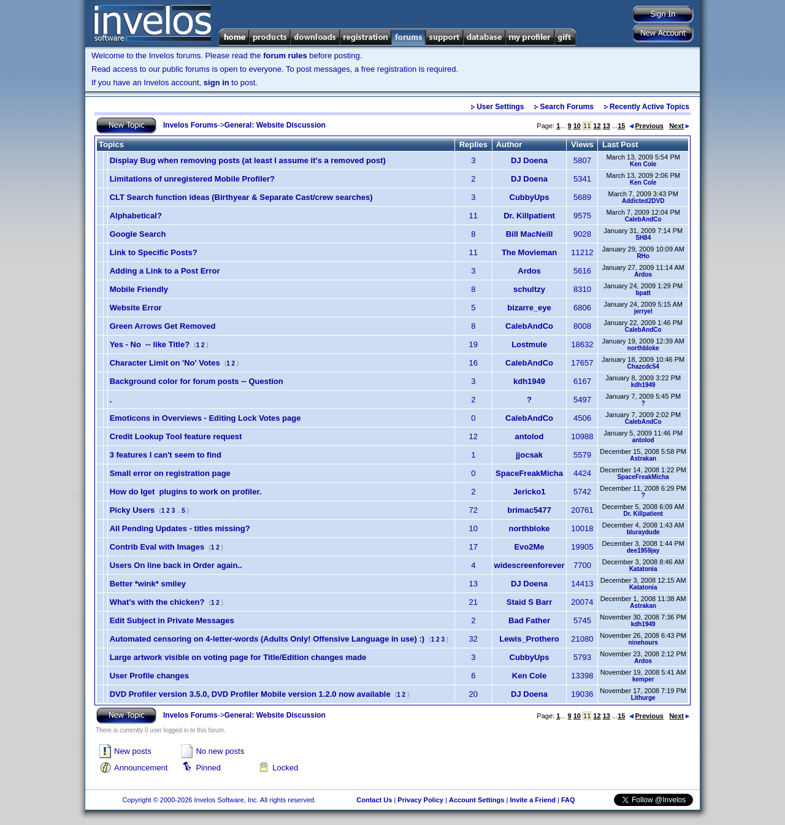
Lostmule (529, 344)
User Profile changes (149, 675)
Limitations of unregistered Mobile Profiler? (192, 178)
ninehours (643, 642)
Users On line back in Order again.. (176, 565)
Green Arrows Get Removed (163, 326)
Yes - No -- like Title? (150, 344)
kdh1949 (529, 381)
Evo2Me (529, 546)
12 (596, 125)
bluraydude (643, 532)
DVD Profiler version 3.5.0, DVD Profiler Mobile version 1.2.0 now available (250, 694)
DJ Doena (529, 160)
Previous (646, 125)
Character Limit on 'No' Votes (165, 362)
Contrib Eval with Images (157, 546)
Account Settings (476, 800)
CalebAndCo (643, 219)
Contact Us (374, 800)
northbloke (643, 348)
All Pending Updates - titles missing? (180, 528)
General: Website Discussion (275, 125)
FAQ (568, 800)
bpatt (642, 293)
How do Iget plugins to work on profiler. (186, 491)
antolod (529, 436)
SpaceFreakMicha (529, 473)
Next (679, 125)
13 (606, 125)
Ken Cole (643, 164)
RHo (643, 256)
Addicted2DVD (643, 201)
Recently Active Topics (649, 106)
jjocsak (529, 454)
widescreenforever (529, 565)
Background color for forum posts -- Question (196, 381)
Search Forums (567, 106)
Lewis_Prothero (529, 638)
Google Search (138, 234)
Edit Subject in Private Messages (172, 620)
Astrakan (643, 458)
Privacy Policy (420, 800)
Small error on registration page (170, 473)
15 (621, 125)
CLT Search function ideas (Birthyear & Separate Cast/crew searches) (241, 197)
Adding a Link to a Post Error (165, 270)
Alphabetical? (136, 215)
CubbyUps (530, 197)
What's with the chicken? (157, 602)
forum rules (285, 55)
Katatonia (643, 569)
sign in (216, 82)
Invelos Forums (190, 125)
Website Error (136, 307)
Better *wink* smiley (148, 583)
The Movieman (529, 252)
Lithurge (643, 697)
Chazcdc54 (643, 366)
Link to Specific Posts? (153, 252)
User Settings (500, 106)
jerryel (643, 311)
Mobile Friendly (139, 289)
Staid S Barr (529, 602)
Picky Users (132, 510)
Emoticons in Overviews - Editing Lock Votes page (205, 418)
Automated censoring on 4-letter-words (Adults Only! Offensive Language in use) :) (267, 638)
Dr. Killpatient (529, 215)
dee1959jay (643, 550)
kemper (643, 679)
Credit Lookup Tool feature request (176, 436)
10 (577, 125)
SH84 (643, 237)
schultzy (529, 289)
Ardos (529, 270)
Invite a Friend (533, 800)
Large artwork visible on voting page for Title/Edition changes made (238, 657)
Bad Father (529, 620)
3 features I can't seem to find (165, 454)
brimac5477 (529, 510)
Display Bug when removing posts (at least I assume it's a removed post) (248, 160)
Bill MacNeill (529, 234)
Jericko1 (529, 491)
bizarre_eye (529, 307)
